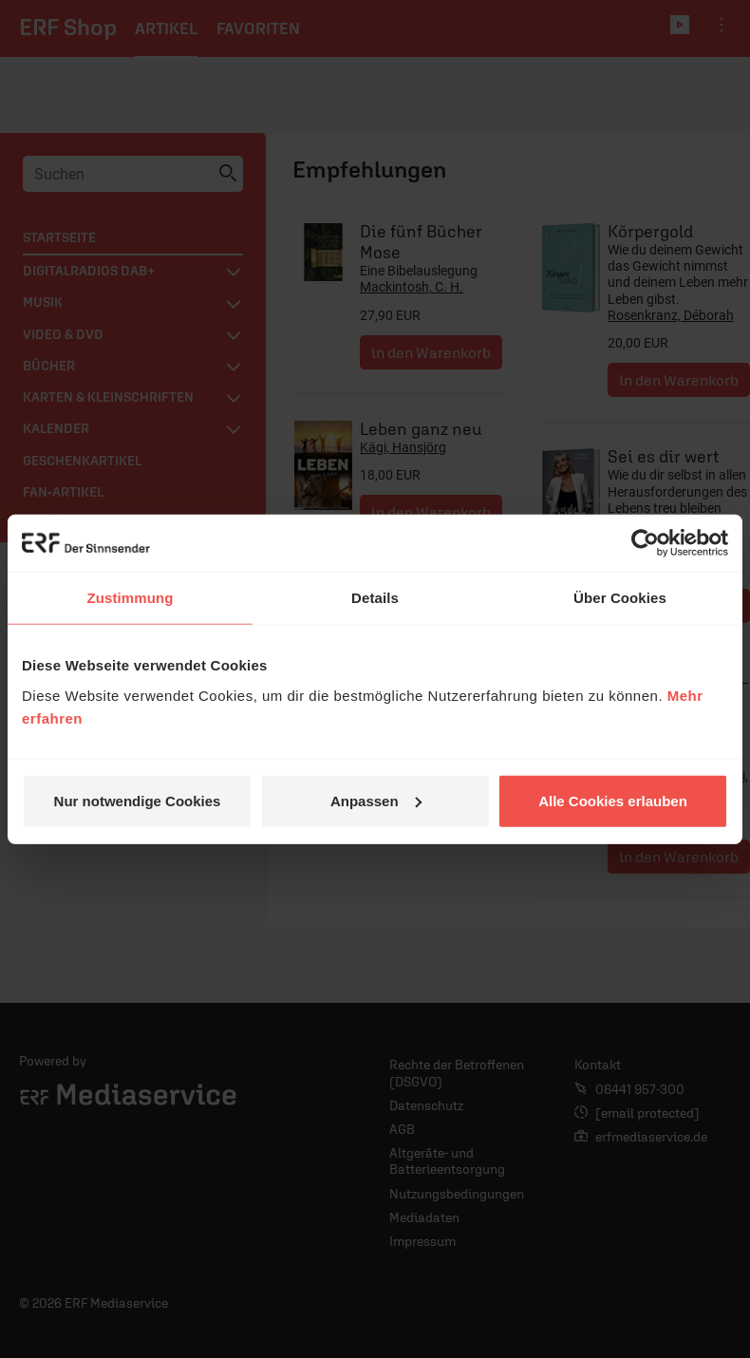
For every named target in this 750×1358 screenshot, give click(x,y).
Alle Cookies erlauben (612, 800)
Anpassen (376, 800)
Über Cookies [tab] (619, 598)
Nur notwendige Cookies (137, 800)
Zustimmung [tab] (130, 598)
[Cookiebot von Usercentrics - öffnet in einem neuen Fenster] (645, 543)
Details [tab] (375, 598)
